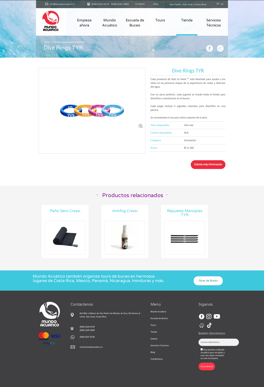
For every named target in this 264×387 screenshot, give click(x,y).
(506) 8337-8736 (87, 337)
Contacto (140, 4)
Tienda (187, 20)
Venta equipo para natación (69, 42)
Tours (160, 20)
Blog (156, 4)
